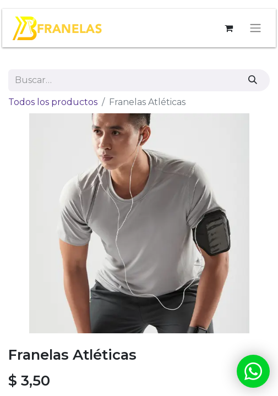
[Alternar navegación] (255, 28)
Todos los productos (52, 102)
